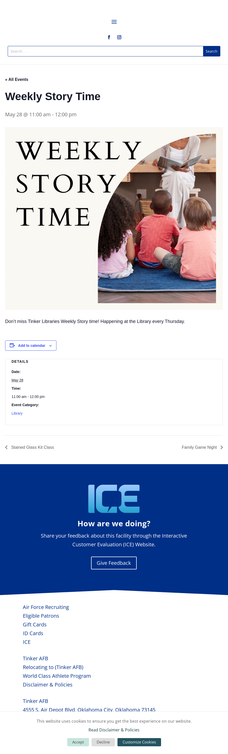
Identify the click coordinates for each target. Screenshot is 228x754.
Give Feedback (114, 562)
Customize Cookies (139, 742)
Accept (78, 742)
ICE (27, 641)
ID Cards (33, 633)
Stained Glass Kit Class (32, 447)
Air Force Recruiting (46, 607)
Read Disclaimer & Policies (114, 730)
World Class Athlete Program (57, 675)
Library (17, 413)
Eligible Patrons (41, 615)
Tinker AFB (35, 658)
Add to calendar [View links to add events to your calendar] (31, 345)
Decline (103, 742)
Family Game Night (200, 447)
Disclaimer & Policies (48, 684)
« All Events (16, 79)
